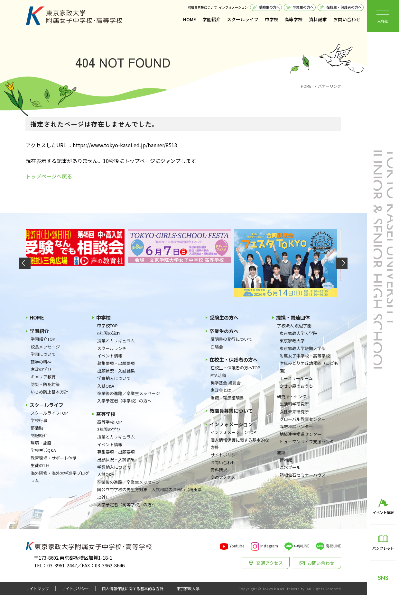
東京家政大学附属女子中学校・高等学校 (74, 15)
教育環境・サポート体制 (54, 458)
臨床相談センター (296, 426)
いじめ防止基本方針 (49, 392)
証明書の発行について (231, 339)
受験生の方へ (269, 7)
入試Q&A (105, 386)
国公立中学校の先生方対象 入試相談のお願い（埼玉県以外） (149, 493)
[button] (25, 263)
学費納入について (114, 378)
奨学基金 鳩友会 (225, 383)
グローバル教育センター (303, 419)
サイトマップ (37, 588)
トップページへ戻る (49, 176)
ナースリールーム (296, 378)
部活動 (37, 428)
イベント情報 (109, 356)
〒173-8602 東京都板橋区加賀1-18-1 (73, 557)
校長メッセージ (45, 347)
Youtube (236, 545)
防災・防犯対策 (45, 384)
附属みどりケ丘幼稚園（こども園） (309, 367)
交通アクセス (222, 477)
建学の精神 (41, 362)
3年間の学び (108, 429)
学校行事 (39, 420)
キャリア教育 (43, 377)
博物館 (286, 460)
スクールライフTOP (49, 413)
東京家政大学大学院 (298, 333)
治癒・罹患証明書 (227, 398)
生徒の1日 (40, 465)
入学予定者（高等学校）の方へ (126, 504)
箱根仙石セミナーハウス (303, 475)
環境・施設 (41, 443)
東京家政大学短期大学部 (303, 348)
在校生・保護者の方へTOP (235, 368)
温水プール (290, 467)
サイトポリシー (225, 455)
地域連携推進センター (300, 434)
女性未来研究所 (294, 412)
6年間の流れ (108, 333)
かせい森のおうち (296, 386)
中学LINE (302, 545)
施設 (281, 452)
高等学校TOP (109, 422)
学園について (43, 354)
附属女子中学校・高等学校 (305, 356)
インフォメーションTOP (233, 432)
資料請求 (318, 19)
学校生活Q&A (43, 450)
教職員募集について (202, 7)
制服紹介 (39, 435)
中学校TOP (107, 325)
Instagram (269, 545)
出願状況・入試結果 (116, 371)
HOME (189, 19)
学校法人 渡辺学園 (294, 325)
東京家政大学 (292, 341)
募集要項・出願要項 (116, 363)
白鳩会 (216, 347)
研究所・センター (294, 396)
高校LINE (333, 545)
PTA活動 (218, 375)
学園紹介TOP (43, 339)
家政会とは (220, 390)
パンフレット (383, 548)
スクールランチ (111, 348)
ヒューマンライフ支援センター (309, 441)
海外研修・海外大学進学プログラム (60, 476)
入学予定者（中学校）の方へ (124, 401)
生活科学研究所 (294, 404)
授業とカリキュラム (116, 341)
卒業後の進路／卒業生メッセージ (128, 393)
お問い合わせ (346, 19)
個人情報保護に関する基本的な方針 (239, 443)
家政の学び (41, 369)
